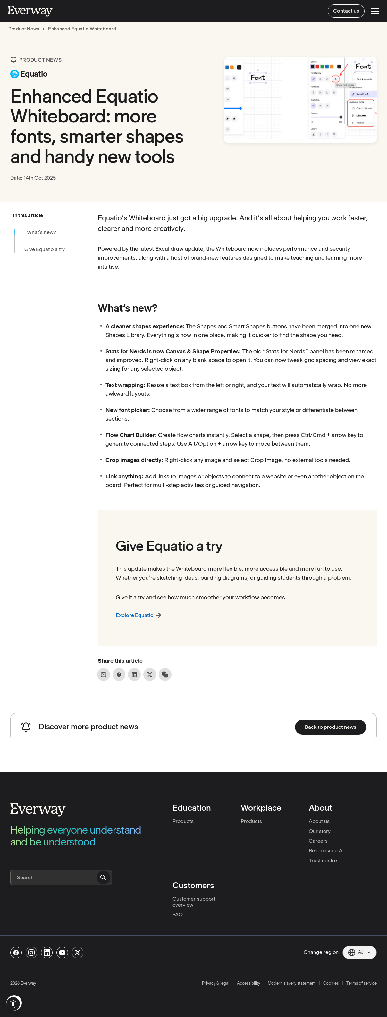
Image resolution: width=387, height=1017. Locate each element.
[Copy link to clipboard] (165, 674)
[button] (51, 215)
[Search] (61, 877)
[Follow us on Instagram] (31, 952)
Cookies (331, 983)
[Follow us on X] (77, 952)
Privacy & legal (215, 983)
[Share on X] (149, 674)
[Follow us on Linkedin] (47, 952)
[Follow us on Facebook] (16, 952)
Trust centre (323, 860)
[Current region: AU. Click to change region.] (359, 952)
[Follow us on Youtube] (62, 952)
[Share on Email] (103, 674)
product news (23, 29)
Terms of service (361, 983)
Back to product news (330, 727)
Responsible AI (326, 850)
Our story (320, 831)
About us (319, 821)
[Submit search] (103, 877)
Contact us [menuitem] (346, 11)
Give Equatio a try (44, 249)
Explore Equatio (135, 615)
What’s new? (41, 232)
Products (183, 821)
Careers (318, 841)
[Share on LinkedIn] (134, 674)
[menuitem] (13, 1004)
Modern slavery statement (291, 983)
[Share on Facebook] (119, 674)
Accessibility (248, 983)
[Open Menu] (375, 11)
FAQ (177, 915)
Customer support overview (193, 902)
